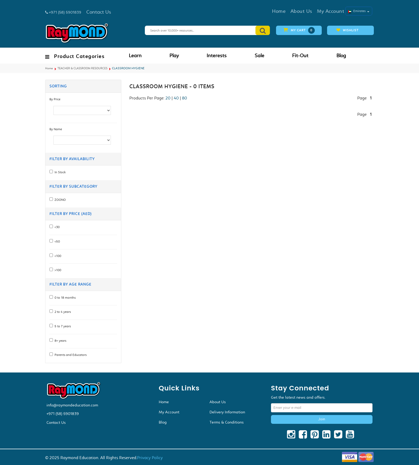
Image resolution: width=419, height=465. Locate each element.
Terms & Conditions (227, 422)
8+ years (59, 341)
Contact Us (56, 422)
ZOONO (59, 200)
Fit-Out (300, 56)
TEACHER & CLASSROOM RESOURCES (82, 68)
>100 (57, 270)
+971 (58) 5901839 (62, 413)
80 (184, 98)
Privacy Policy (150, 457)
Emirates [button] (358, 11)
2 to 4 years (62, 312)
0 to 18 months (64, 297)
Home (49, 68)
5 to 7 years (62, 326)
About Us (218, 401)
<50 (56, 241)
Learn (135, 56)
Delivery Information (227, 412)
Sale (259, 56)
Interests (217, 56)
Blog (341, 56)
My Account (169, 412)
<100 (57, 256)
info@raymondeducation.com (72, 405)
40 (176, 98)
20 (167, 98)
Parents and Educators (70, 355)
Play (174, 56)
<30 (56, 227)
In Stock (59, 172)
